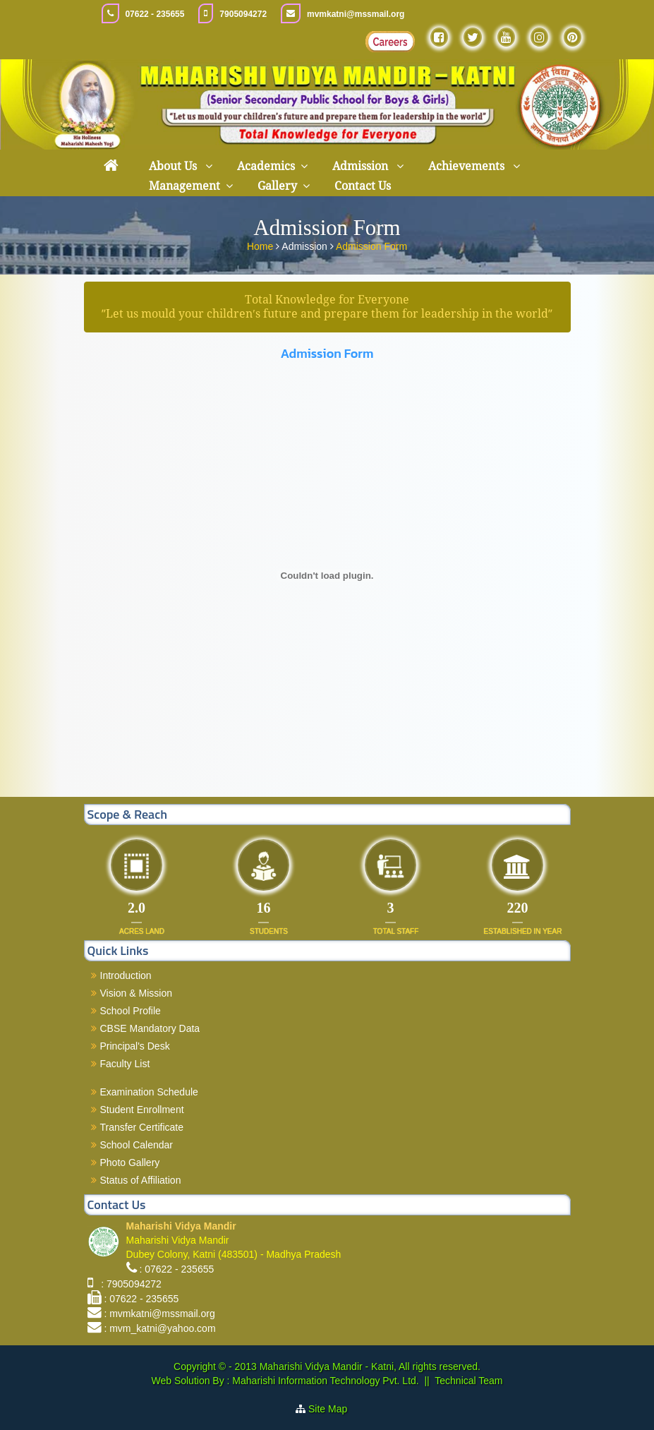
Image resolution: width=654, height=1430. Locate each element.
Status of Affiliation (140, 1180)
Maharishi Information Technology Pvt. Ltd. (323, 1380)
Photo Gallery (130, 1162)
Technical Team (468, 1380)
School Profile (130, 1010)
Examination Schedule (149, 1092)
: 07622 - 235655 (176, 1269)
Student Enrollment (142, 1109)
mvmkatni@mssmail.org (355, 14)
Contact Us (362, 186)
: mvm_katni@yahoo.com (159, 1328)
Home (261, 245)
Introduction (126, 975)
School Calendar (137, 1144)
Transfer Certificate (142, 1127)
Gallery (277, 186)
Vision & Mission (136, 993)
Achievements (467, 166)
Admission (361, 166)
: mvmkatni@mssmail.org (159, 1313)
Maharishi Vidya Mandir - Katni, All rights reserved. (370, 1366)
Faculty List (125, 1063)
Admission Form (371, 245)
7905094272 (243, 14)
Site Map (333, 1408)
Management (184, 186)
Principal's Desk (135, 1046)
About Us (174, 166)
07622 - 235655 (154, 14)
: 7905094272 (128, 1284)
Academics (266, 166)
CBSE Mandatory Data (150, 1028)
